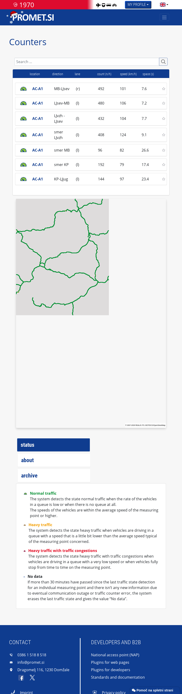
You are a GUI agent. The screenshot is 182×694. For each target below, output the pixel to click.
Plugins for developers (110, 669)
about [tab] (27, 460)
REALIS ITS (140, 425)
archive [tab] (29, 475)
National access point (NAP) (115, 654)
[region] (91, 313)
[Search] (86, 62)
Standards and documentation (118, 677)
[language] (162, 4)
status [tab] (27, 445)
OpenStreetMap (159, 425)
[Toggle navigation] (164, 17)
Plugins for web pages (110, 662)
